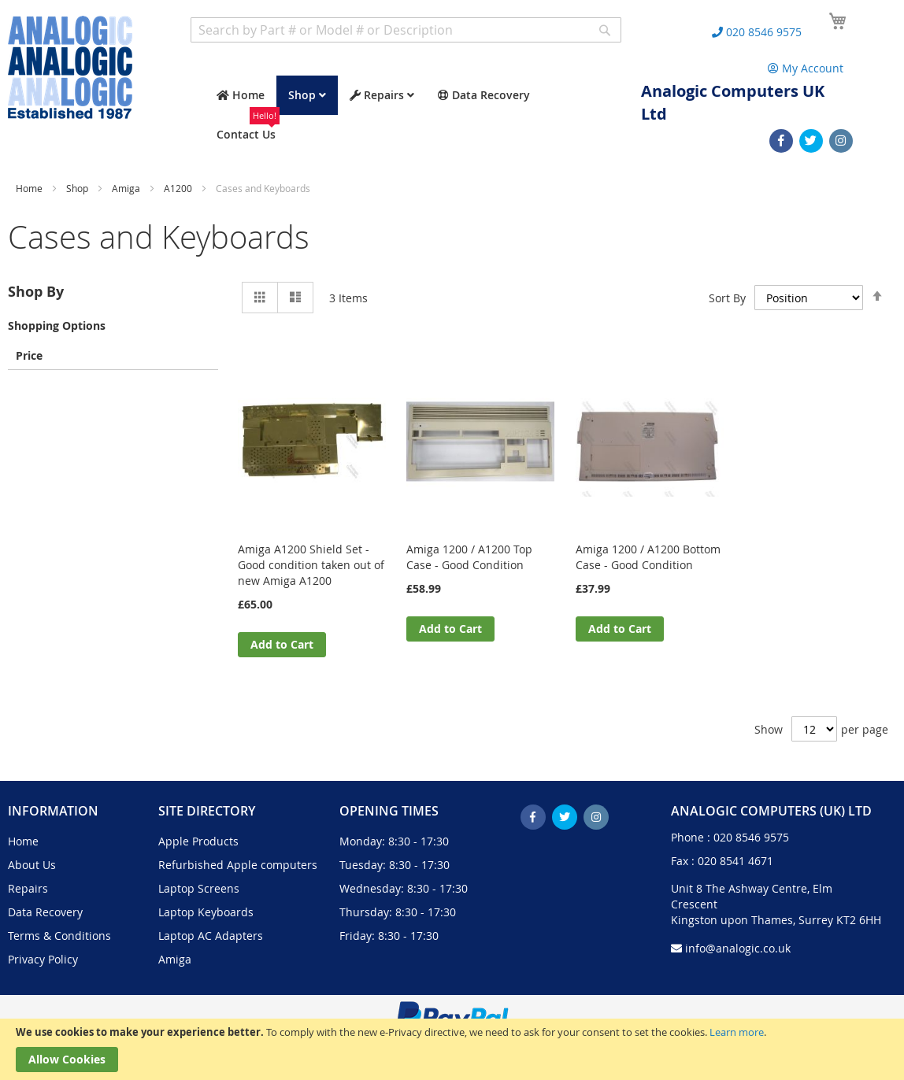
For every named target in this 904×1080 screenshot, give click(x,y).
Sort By (727, 297)
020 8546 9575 (751, 837)
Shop (78, 188)
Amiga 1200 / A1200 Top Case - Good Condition (469, 557)
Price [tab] (29, 354)
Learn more (736, 1032)
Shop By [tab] (36, 291)
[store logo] (70, 67)
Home (30, 188)
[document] (452, 1049)
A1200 (179, 188)
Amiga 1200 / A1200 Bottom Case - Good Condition (648, 557)
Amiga (127, 188)
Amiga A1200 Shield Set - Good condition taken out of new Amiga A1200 (311, 565)
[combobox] (406, 30)
